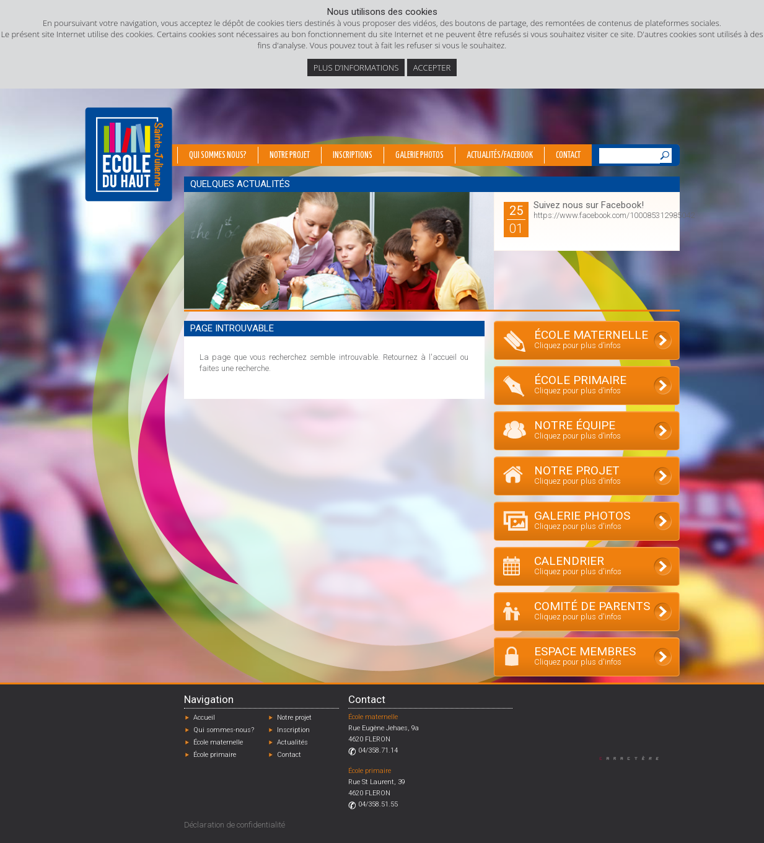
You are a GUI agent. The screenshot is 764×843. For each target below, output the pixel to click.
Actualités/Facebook (500, 155)
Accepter (431, 67)
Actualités (292, 742)
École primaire (214, 755)
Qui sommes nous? (218, 155)
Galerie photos (419, 155)
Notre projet (290, 155)
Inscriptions (352, 155)
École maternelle (218, 742)
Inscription (293, 730)
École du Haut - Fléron (128, 154)
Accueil (204, 718)
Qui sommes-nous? (223, 730)
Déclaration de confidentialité (234, 824)
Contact (568, 155)
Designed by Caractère (634, 758)
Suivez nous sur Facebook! (588, 205)
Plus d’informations (356, 67)
